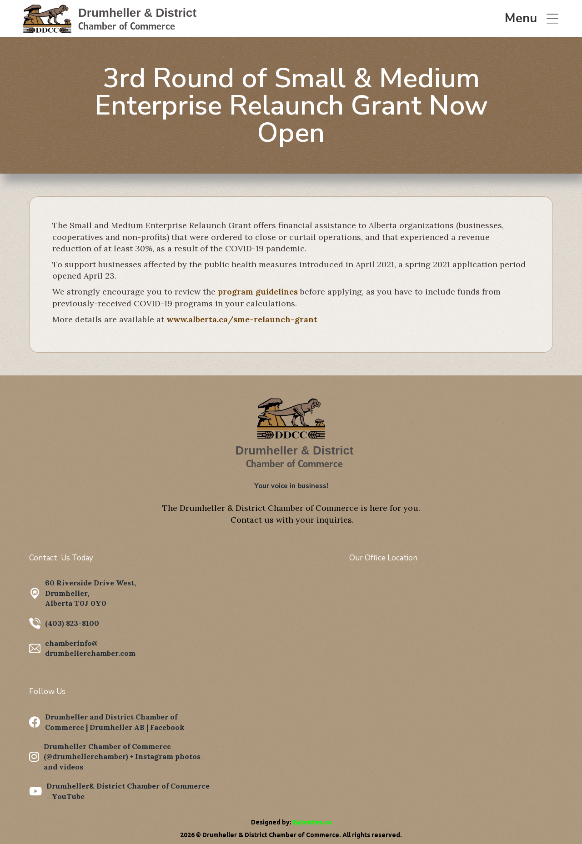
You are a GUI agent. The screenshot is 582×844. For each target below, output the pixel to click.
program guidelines (258, 291)
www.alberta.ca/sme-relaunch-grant (241, 319)
